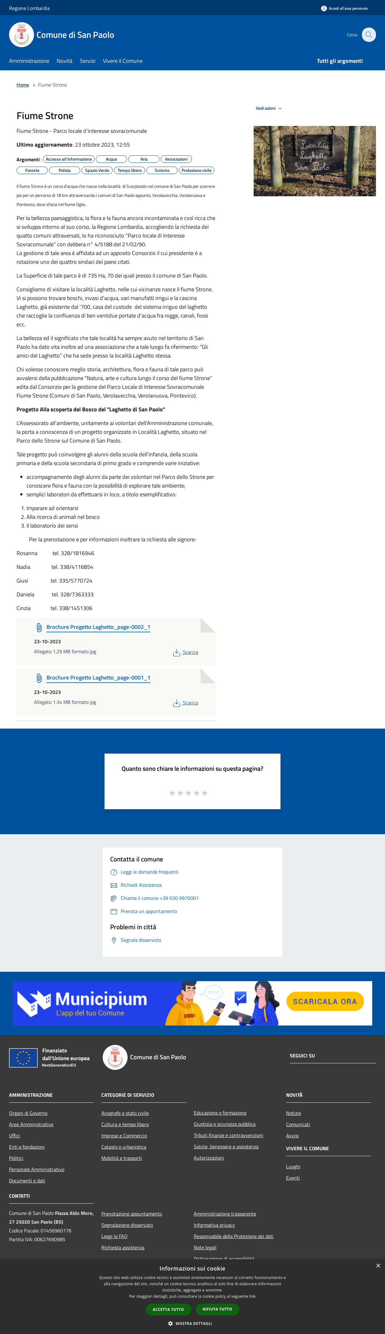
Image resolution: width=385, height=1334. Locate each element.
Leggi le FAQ (114, 1236)
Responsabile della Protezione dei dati (234, 1236)
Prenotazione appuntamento (131, 1213)
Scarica (185, 652)
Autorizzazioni (209, 1157)
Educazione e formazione (220, 1112)
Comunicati (298, 1124)
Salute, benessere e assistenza (226, 1146)
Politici (16, 1158)
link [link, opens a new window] (252, 1296)
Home (23, 84)
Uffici (14, 1135)
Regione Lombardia (29, 8)
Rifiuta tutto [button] (217, 1309)
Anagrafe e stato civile (125, 1113)
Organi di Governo (28, 1113)
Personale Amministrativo (36, 1169)
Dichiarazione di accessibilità (224, 1258)
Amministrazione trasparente (225, 1213)
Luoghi (293, 1166)
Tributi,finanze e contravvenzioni (228, 1135)
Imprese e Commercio (124, 1135)
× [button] (378, 1266)
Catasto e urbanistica (123, 1147)
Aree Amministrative (31, 1124)
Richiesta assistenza (122, 1247)
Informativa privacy (214, 1225)
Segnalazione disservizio (127, 1225)
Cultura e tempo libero (125, 1124)
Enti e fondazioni (27, 1147)
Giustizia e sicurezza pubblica (225, 1124)
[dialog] (192, 1296)
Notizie (293, 1113)
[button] (192, 1323)
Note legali (205, 1247)
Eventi (293, 1177)
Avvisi (292, 1135)
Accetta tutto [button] (168, 1309)
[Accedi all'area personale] (344, 8)
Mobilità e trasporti (121, 1158)
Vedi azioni (270, 108)
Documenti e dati (27, 1180)
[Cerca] (368, 34)
